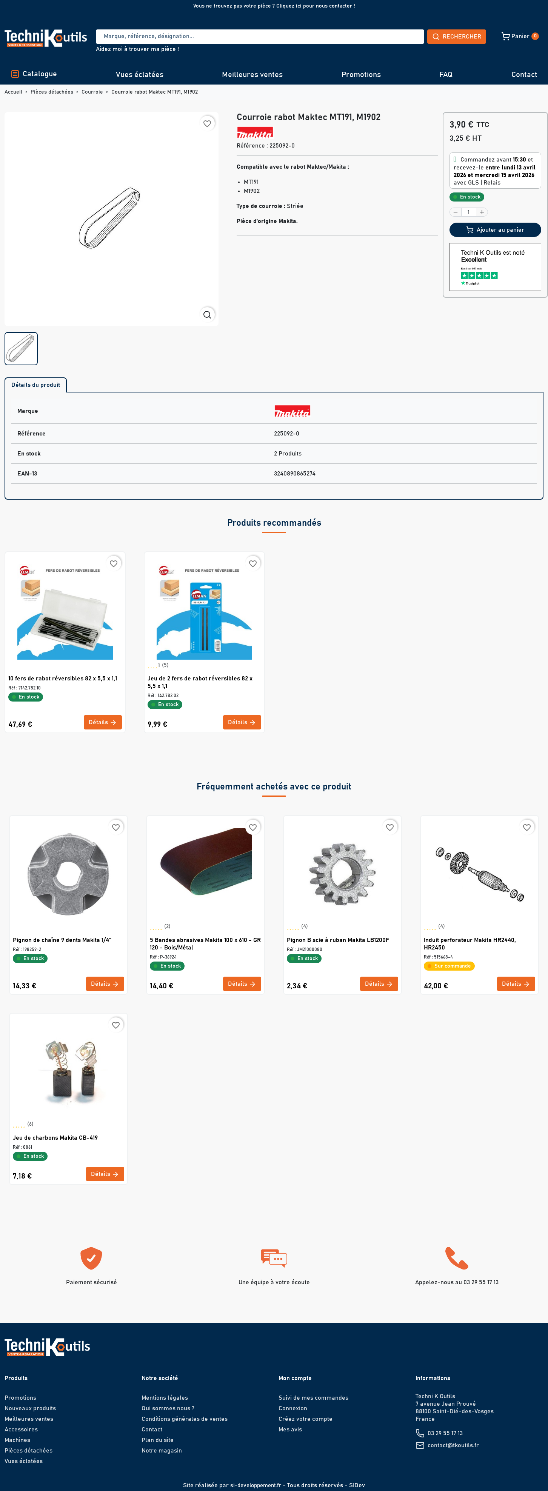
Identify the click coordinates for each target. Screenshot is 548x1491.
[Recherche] (232, 36)
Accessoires (21, 1429)
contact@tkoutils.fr (453, 1445)
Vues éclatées (139, 74)
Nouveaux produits (30, 1408)
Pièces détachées (28, 1451)
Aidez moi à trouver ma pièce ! (137, 49)
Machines (17, 1440)
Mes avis (290, 1429)
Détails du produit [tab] (35, 385)
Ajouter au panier (495, 230)
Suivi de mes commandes (313, 1398)
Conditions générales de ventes (185, 1419)
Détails (103, 722)
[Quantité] (468, 212)
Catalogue (34, 73)
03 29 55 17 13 (445, 1433)
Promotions (361, 74)
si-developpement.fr (256, 1485)
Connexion (293, 1408)
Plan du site (158, 1440)
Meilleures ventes (252, 74)
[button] (467, 36)
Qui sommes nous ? (168, 1408)
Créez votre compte (305, 1419)
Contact (524, 74)
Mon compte (295, 1378)
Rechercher (400, 36)
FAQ (446, 74)
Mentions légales (165, 1398)
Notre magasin (162, 1451)
